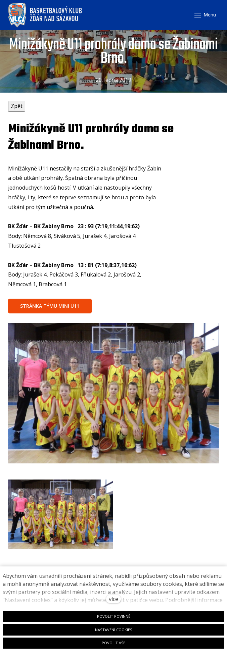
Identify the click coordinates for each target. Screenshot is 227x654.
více (113, 599)
